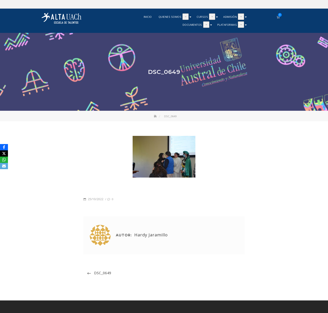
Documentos (192, 25)
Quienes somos (170, 17)
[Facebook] (4, 147)
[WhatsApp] (4, 160)
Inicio (148, 17)
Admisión (230, 17)
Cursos (202, 17)
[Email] (4, 166)
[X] (4, 153)
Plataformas (227, 25)
